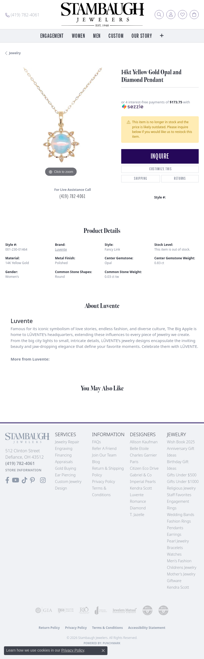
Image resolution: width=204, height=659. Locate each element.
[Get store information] (23, 470)
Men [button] (97, 36)
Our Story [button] (142, 36)
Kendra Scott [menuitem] (178, 587)
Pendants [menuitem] (175, 527)
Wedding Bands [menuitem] (180, 514)
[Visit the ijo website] (65, 610)
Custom (116, 36)
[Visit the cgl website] (163, 610)
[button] (159, 14)
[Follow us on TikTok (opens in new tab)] (24, 480)
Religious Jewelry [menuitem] (181, 488)
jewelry (15, 53)
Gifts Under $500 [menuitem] (181, 474)
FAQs (96, 441)
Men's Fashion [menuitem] (179, 560)
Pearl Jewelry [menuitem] (178, 540)
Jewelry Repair (67, 441)
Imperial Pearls (143, 481)
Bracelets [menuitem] (175, 547)
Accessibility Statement (146, 627)
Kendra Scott (141, 488)
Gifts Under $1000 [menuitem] (183, 481)
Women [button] (78, 36)
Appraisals (64, 461)
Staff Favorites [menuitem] (179, 494)
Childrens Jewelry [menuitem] (181, 567)
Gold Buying (65, 468)
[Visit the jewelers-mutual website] (124, 610)
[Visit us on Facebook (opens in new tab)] (7, 480)
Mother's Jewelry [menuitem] (181, 574)
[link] (22, 14)
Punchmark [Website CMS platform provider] (111, 643)
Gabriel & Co (140, 474)
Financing (63, 455)
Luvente (61, 249)
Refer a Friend (104, 448)
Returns (180, 178)
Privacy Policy (103, 481)
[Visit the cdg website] (147, 610)
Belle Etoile (139, 448)
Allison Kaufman (144, 441)
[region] (60, 123)
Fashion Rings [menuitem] (179, 521)
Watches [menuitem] (174, 554)
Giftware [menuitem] (174, 580)
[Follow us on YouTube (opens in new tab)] (15, 480)
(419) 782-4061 (72, 196)
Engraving (63, 448)
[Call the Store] (20, 463)
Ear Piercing (65, 474)
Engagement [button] (52, 36)
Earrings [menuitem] (174, 534)
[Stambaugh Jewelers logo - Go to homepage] (102, 14)
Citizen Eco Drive (144, 468)
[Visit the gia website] (43, 610)
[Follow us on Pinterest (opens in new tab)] (32, 480)
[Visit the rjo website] (84, 610)
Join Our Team (104, 455)
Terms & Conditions (107, 627)
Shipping (140, 178)
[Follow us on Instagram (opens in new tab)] (43, 480)
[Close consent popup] (103, 650)
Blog (96, 461)
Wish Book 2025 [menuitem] (181, 441)
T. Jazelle (137, 514)
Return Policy (49, 627)
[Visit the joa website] (101, 610)
